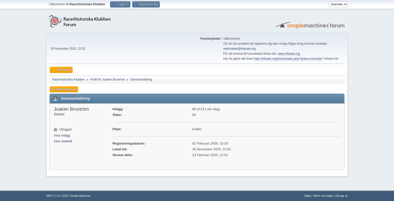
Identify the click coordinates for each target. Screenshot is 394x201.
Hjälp (307, 195)
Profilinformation (64, 89)
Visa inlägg (62, 135)
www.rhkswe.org (289, 53)
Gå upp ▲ (341, 195)
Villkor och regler (323, 195)
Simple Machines (80, 195)
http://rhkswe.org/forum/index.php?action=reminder (288, 58)
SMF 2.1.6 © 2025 (57, 195)
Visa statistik (63, 141)
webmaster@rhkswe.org (239, 48)
